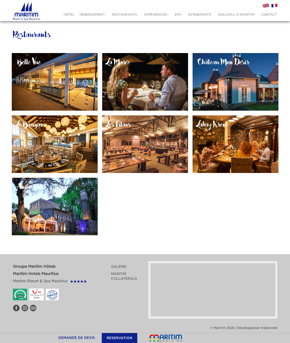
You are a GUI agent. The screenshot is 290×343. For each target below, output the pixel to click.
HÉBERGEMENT (92, 14)
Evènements (199, 14)
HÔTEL (69, 14)
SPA (177, 14)
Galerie (118, 266)
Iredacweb (269, 328)
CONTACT (269, 14)
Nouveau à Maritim (236, 14)
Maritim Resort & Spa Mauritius (40, 281)
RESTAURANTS (124, 14)
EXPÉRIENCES (155, 14)
